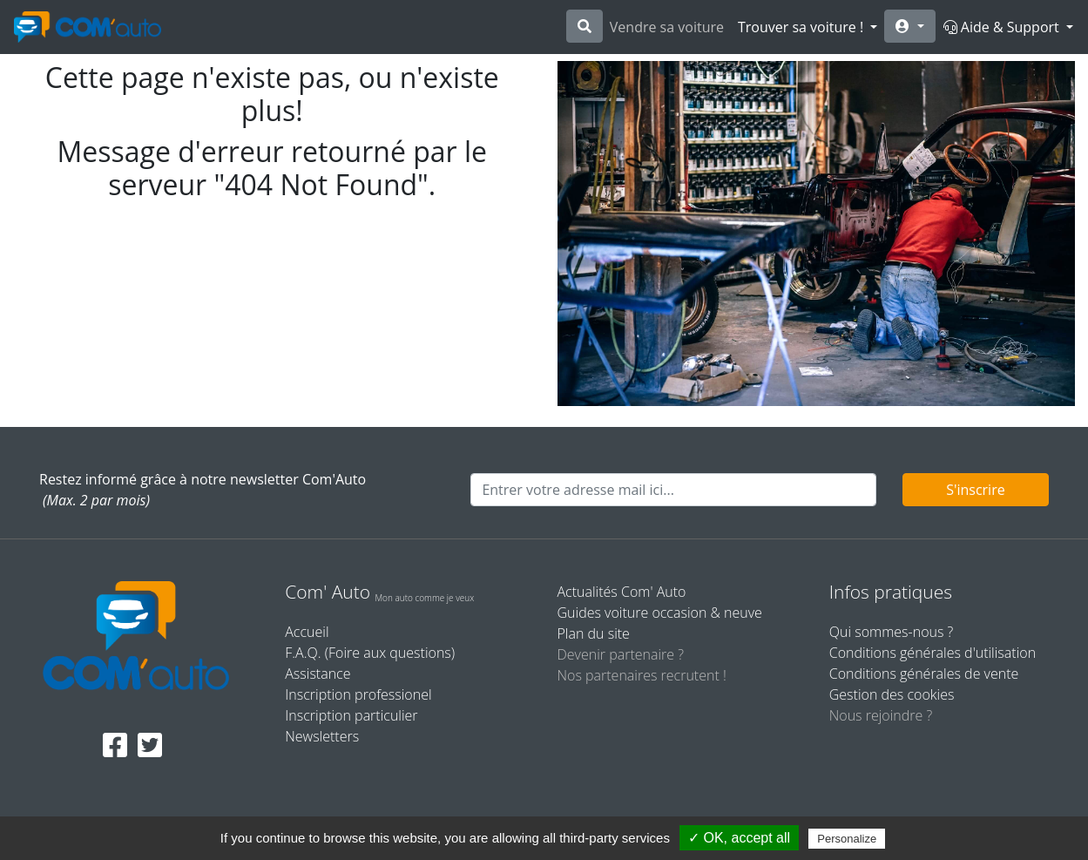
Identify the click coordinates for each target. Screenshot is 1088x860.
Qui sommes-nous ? (891, 631)
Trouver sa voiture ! (802, 27)
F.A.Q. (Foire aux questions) (370, 652)
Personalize (846, 838)
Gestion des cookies (892, 694)
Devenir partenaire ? (621, 654)
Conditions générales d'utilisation (932, 652)
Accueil (306, 631)
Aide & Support (1003, 27)
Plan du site (594, 633)
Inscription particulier (351, 715)
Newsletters (322, 736)
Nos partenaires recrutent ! (642, 675)
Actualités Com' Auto (622, 591)
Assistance (317, 673)
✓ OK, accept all (739, 837)
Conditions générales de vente (924, 673)
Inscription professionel (358, 694)
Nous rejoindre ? (880, 715)
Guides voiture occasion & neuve (660, 612)
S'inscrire (975, 489)
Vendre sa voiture (667, 27)
